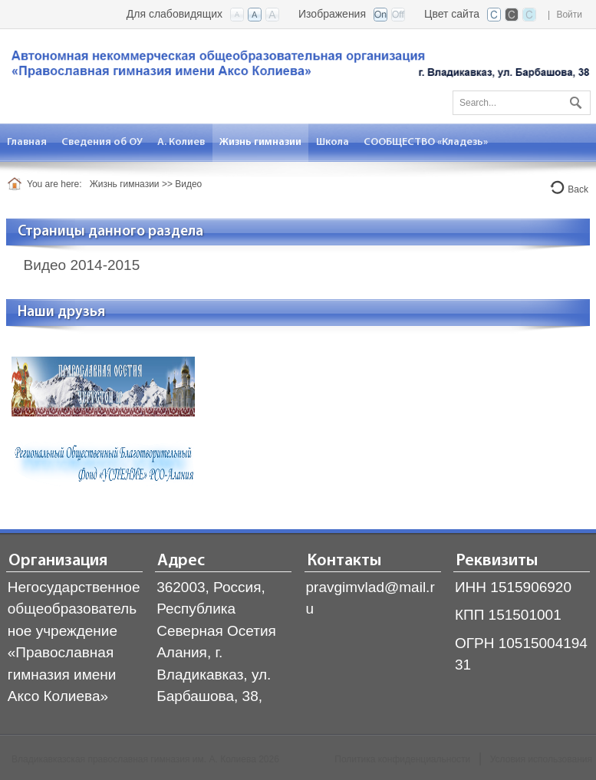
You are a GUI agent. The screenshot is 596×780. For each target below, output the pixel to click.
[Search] (522, 103)
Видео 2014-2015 (82, 265)
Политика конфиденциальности (402, 759)
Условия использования (541, 759)
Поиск (573, 99)
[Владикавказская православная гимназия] (298, 67)
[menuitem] (27, 142)
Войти (569, 14)
